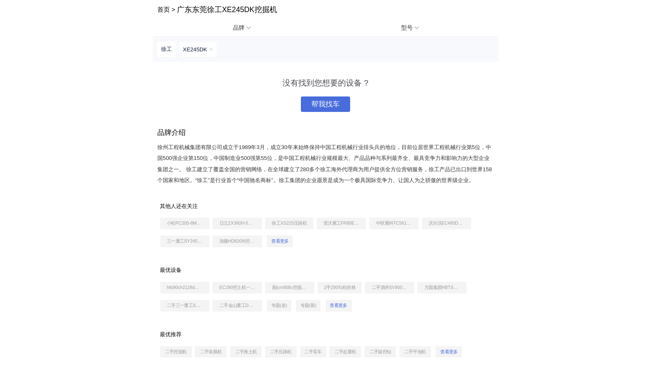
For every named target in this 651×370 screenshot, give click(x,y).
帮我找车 (325, 104)
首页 (163, 9)
